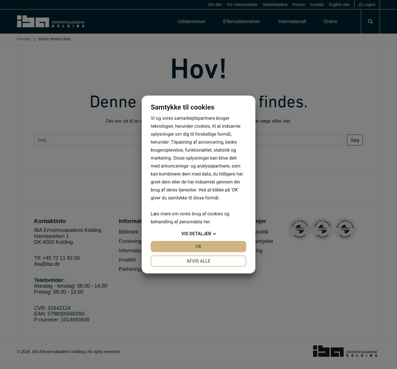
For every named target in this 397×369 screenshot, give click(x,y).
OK (198, 246)
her (206, 221)
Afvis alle (198, 261)
